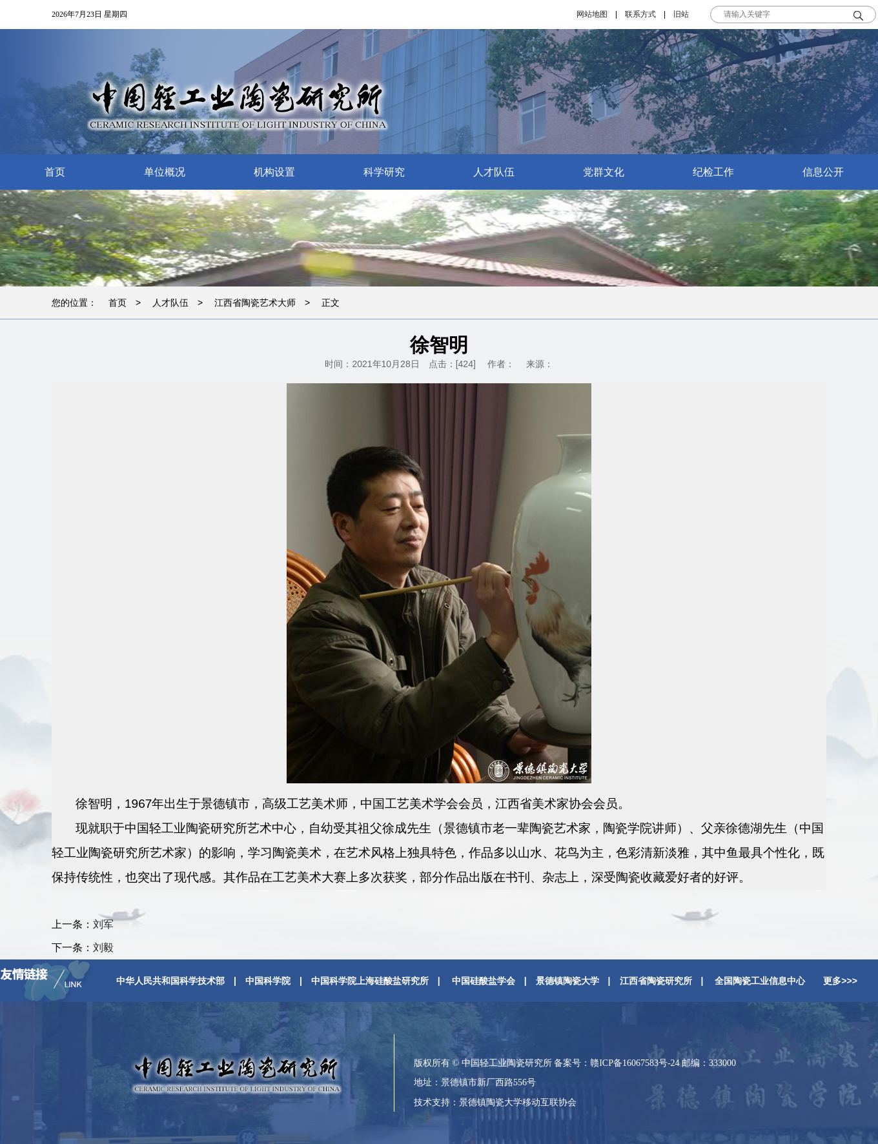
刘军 (103, 924)
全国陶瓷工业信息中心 (760, 981)
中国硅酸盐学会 (483, 981)
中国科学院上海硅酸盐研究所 (370, 981)
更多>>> (840, 981)
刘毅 (103, 947)
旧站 (681, 14)
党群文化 (603, 171)
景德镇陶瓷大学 (567, 981)
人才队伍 (494, 171)
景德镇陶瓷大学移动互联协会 (518, 1102)
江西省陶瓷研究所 (656, 981)
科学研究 (384, 171)
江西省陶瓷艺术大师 (255, 302)
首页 (55, 171)
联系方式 (640, 14)
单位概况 (164, 171)
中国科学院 (268, 981)
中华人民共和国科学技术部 (170, 981)
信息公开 (823, 171)
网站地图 (592, 14)
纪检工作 (713, 171)
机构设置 (274, 171)
